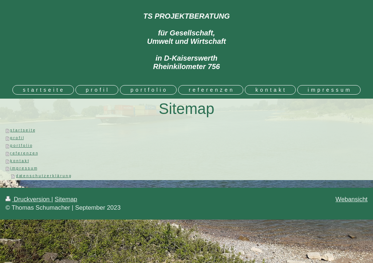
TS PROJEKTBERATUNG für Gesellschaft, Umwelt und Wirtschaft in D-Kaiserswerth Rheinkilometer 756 (186, 41)
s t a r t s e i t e (22, 130)
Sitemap (66, 199)
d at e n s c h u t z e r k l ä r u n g (43, 176)
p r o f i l (17, 138)
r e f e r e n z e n (24, 153)
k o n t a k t (19, 161)
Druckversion (28, 199)
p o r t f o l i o (21, 146)
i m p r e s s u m (23, 168)
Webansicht (351, 199)
